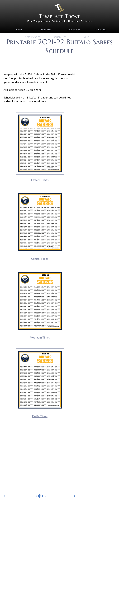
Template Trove (59, 16)
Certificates (32, 37)
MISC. (87, 37)
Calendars (73, 29)
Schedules (59, 37)
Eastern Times (39, 180)
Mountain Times (40, 337)
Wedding (100, 29)
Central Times (39, 259)
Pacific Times (40, 416)
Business (46, 29)
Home (18, 29)
